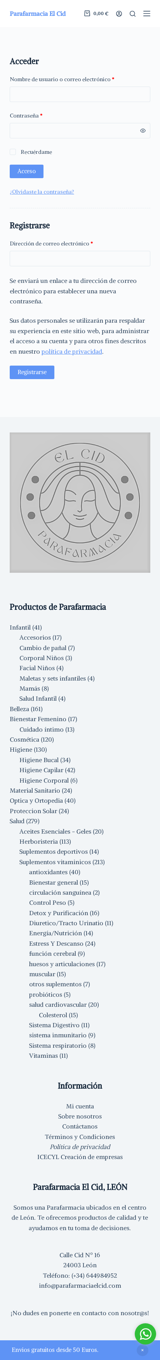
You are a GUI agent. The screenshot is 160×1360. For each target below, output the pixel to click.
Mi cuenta (80, 1106)
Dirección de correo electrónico (66, 243)
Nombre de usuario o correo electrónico (76, 79)
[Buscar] (133, 14)
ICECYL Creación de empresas (80, 1157)
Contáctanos (79, 1126)
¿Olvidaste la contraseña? (42, 191)
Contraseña (40, 115)
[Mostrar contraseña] (143, 130)
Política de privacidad (80, 1147)
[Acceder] (119, 14)
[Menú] (146, 13)
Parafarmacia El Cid (38, 13)
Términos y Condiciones (80, 1136)
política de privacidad (72, 351)
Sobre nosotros (80, 1116)
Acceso (26, 171)
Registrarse (32, 372)
